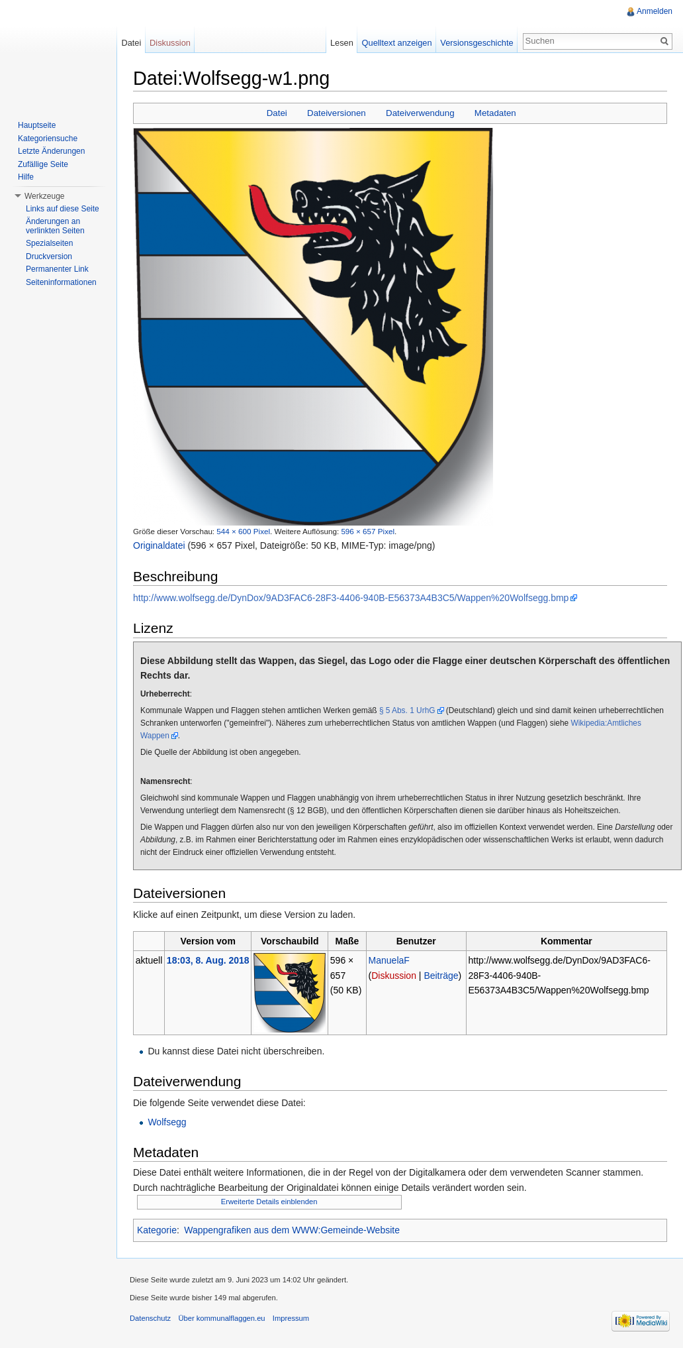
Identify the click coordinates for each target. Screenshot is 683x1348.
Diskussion (393, 975)
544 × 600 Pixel (243, 531)
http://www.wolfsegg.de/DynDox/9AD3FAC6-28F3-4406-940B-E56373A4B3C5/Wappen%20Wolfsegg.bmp (351, 597)
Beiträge (441, 975)
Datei (277, 113)
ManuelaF (389, 960)
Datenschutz (150, 1318)
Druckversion (49, 256)
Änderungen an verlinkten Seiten (55, 226)
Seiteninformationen (61, 282)
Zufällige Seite (43, 164)
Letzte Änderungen (51, 151)
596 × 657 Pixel (367, 531)
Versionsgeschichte (476, 43)
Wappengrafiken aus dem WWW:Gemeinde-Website (292, 1230)
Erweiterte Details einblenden (269, 1202)
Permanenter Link (57, 269)
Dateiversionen (336, 113)
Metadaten (495, 113)
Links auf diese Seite (62, 208)
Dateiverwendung (420, 113)
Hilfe (26, 177)
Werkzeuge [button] (44, 196)
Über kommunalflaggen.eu (221, 1318)
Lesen (341, 43)
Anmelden (654, 11)
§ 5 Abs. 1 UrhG (407, 710)
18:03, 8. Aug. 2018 (208, 960)
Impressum (291, 1318)
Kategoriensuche (47, 138)
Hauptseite (37, 125)
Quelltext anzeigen (397, 43)
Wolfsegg (167, 1122)
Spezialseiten (49, 243)
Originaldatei (159, 545)
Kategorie (157, 1230)
